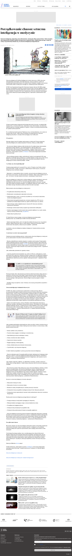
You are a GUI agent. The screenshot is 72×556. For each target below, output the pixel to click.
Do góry (68, 554)
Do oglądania (55, 6)
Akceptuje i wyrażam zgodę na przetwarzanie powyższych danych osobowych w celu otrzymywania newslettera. (63, 80)
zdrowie (17, 443)
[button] (69, 6)
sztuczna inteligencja (10, 465)
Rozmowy (28, 6)
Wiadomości (16, 6)
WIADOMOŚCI (57, 110)
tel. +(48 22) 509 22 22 (19, 541)
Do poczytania (41, 6)
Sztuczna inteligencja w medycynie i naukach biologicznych (20, 457)
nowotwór (25, 243)
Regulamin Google (58, 86)
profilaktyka (25, 151)
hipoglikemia (25, 211)
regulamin (62, 78)
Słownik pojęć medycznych (6, 542)
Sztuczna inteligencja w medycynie (14, 452)
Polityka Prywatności (63, 85)
